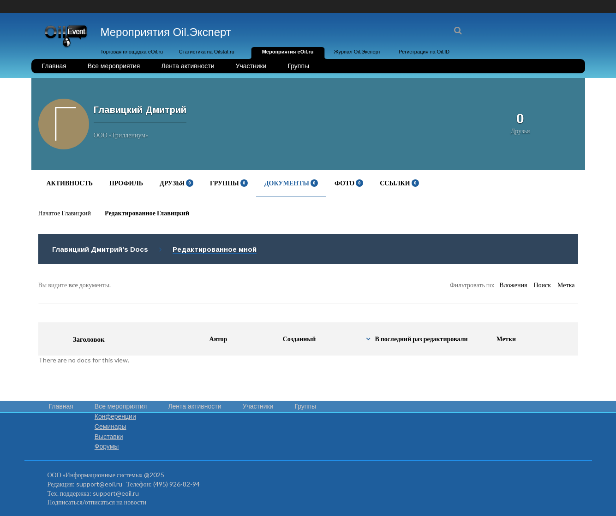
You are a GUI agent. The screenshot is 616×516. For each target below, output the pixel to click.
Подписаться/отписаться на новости (97, 502)
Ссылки (399, 183)
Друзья (176, 183)
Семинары (110, 426)
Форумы (107, 446)
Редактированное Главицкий (147, 213)
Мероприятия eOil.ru (288, 51)
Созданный (299, 339)
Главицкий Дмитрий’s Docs (100, 249)
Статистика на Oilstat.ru (206, 51)
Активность (70, 183)
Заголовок (89, 339)
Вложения (513, 285)
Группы (298, 66)
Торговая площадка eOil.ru (132, 51)
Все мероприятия (114, 66)
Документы (291, 183)
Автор (218, 339)
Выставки (109, 436)
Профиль (126, 183)
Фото (349, 183)
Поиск (542, 285)
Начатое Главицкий (64, 213)
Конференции (115, 416)
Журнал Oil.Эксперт (357, 51)
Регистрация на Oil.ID (424, 51)
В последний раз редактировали (421, 339)
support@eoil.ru (99, 484)
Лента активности (187, 66)
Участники (251, 66)
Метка (565, 285)
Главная (54, 66)
